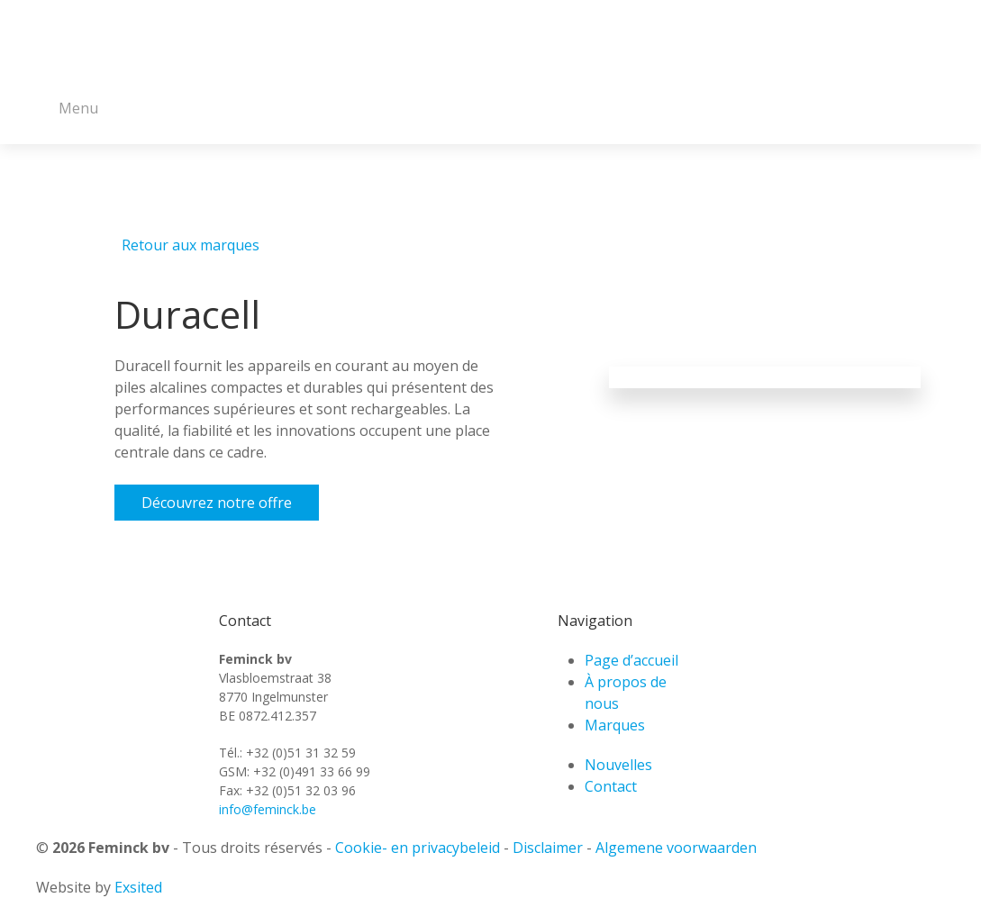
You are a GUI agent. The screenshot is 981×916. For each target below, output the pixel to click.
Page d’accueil (631, 660)
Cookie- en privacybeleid (417, 847)
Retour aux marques (190, 245)
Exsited (138, 887)
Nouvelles (618, 765)
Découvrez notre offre (216, 502)
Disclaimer (548, 847)
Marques (615, 725)
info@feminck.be (267, 809)
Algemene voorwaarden (676, 847)
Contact (611, 786)
